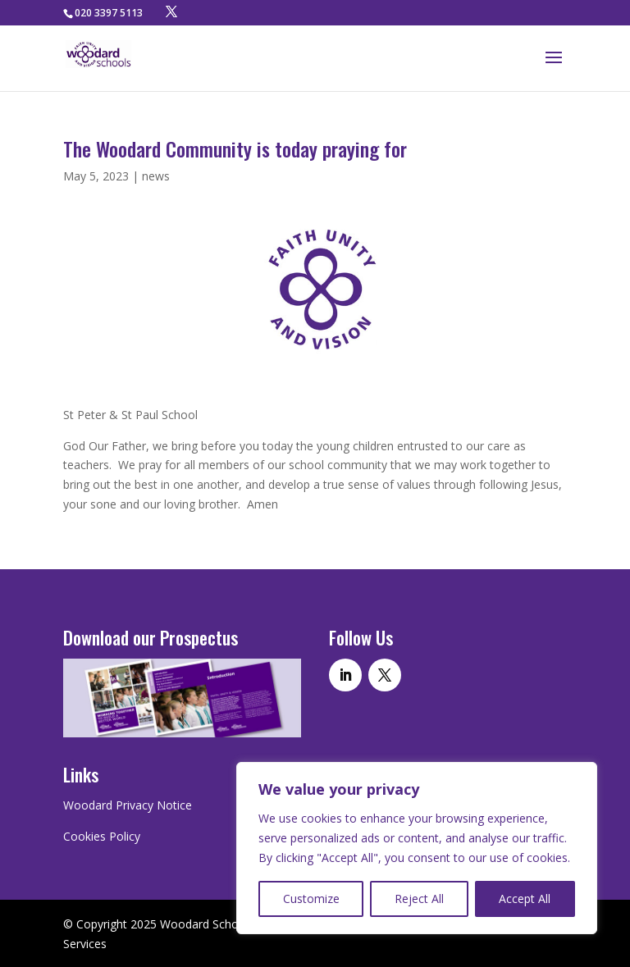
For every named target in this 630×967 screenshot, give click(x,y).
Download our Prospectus (150, 637)
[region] (416, 848)
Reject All (419, 898)
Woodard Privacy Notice (127, 805)
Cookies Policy (101, 836)
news (156, 176)
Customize (311, 898)
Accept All (524, 898)
